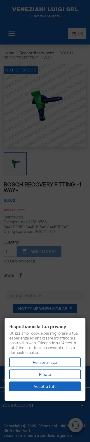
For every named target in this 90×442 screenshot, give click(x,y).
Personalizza (45, 362)
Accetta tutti (45, 386)
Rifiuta (45, 374)
